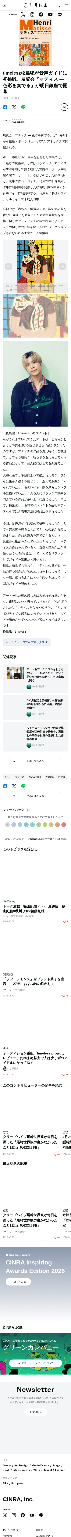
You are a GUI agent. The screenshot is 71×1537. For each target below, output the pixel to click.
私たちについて (11, 1530)
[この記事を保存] (64, 107)
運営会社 (40, 1530)
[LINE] (60, 14)
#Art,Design (35, 777)
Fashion (60, 1470)
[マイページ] (4, 5)
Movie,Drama (40, 1465)
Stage (56, 1465)
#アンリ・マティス (14, 777)
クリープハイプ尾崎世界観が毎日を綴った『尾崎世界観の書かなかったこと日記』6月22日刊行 (30, 1142)
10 (63, 824)
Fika (5, 1483)
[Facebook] (41, 14)
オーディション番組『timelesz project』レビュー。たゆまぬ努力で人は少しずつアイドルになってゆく (35, 1058)
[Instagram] (32, 14)
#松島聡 (49, 777)
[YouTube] (50, 15)
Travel (48, 1470)
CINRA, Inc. (18, 1499)
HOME (6, 839)
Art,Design (18, 839)
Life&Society (21, 1470)
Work (36, 1470)
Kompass (17, 1483)
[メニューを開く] (66, 5)
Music (7, 1465)
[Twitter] (23, 14)
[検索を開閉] (61, 5)
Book (6, 1470)
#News (61, 777)
